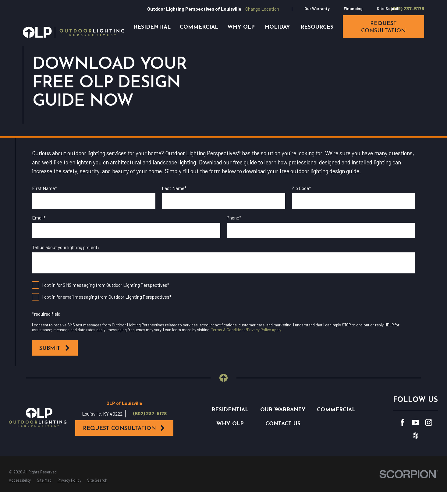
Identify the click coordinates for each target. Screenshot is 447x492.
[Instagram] (428, 422)
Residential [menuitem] (152, 27)
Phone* (234, 217)
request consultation (383, 27)
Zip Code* (301, 188)
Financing (353, 8)
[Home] (73, 32)
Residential (229, 410)
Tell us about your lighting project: (65, 247)
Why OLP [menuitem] (241, 27)
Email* (39, 217)
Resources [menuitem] (316, 27)
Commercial (336, 410)
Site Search (388, 8)
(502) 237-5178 (407, 8)
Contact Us (282, 424)
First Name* (44, 188)
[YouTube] (415, 422)
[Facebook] (402, 422)
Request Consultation (124, 428)
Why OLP (230, 424)
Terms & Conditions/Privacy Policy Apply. (246, 329)
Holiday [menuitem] (277, 27)
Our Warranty (317, 8)
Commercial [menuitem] (199, 27)
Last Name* (174, 188)
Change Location (262, 9)
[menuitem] (20, 480)
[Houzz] (415, 435)
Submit (54, 348)
